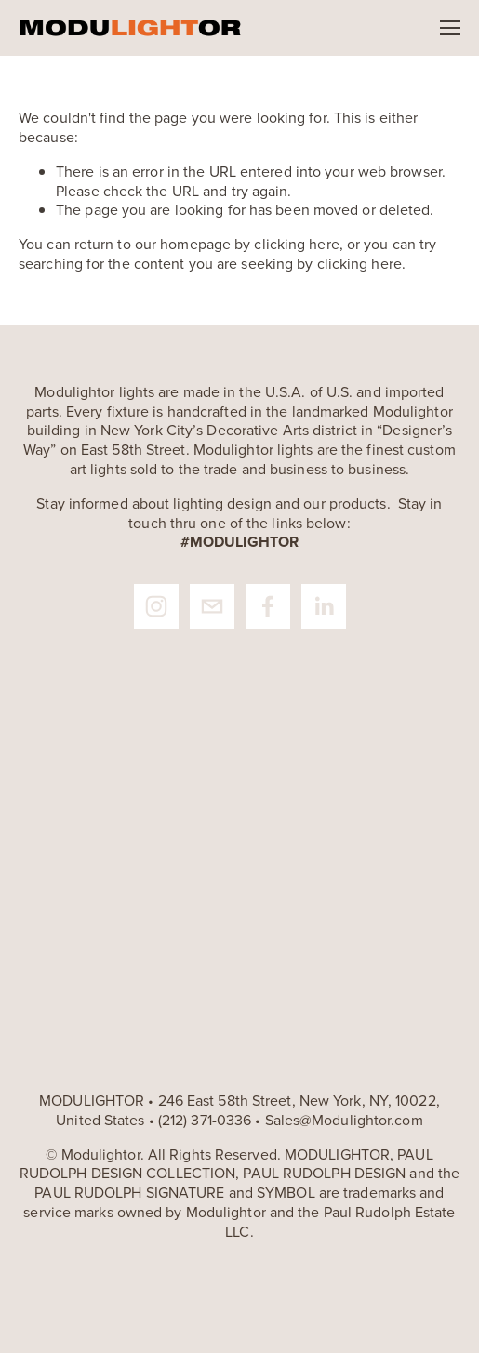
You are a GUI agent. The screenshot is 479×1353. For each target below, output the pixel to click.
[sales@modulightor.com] (212, 606)
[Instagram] (156, 606)
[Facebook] (268, 606)
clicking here (296, 243)
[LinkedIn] (323, 606)
